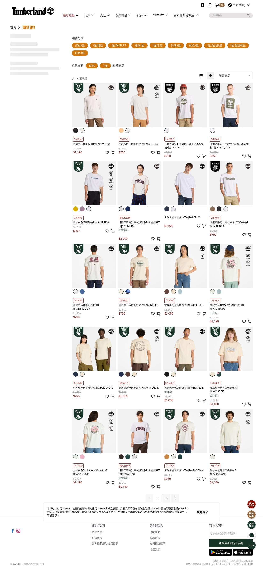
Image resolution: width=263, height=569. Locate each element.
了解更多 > (53, 515)
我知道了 (202, 512)
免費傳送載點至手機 (231, 543)
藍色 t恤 (194, 45)
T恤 (32, 27)
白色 (26, 27)
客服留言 (155, 537)
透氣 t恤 (139, 45)
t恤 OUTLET (118, 45)
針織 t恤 (175, 45)
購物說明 (155, 532)
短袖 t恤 (80, 45)
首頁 (13, 27)
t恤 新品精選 (214, 45)
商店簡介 (97, 537)
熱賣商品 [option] (224, 75)
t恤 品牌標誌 (238, 45)
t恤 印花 (157, 45)
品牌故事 (97, 532)
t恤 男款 (98, 45)
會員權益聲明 (158, 543)
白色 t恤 (80, 53)
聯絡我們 (155, 549)
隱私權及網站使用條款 (105, 543)
